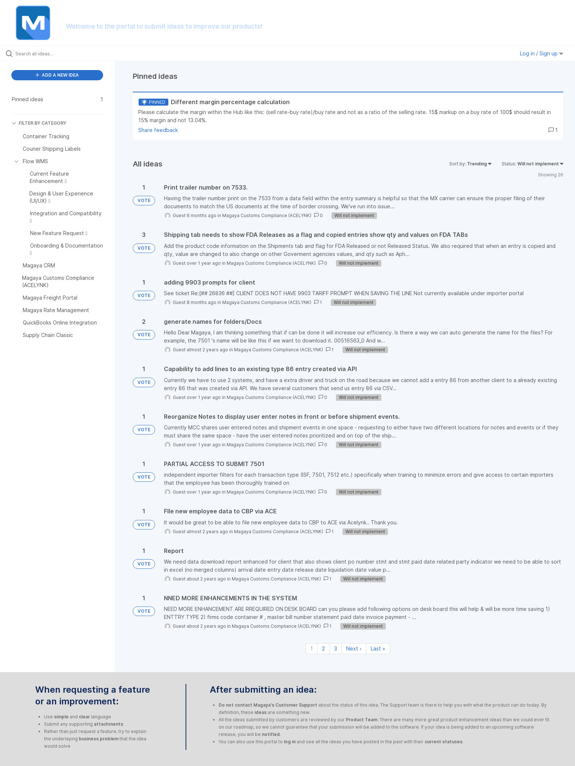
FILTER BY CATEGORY (39, 123)
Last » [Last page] (378, 648)
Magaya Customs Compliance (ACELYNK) (266, 215)
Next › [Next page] (354, 648)
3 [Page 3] (335, 648)
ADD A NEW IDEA (57, 75)
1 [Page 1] (311, 648)
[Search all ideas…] (66, 53)
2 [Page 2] (323, 648)
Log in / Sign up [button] (541, 53)
